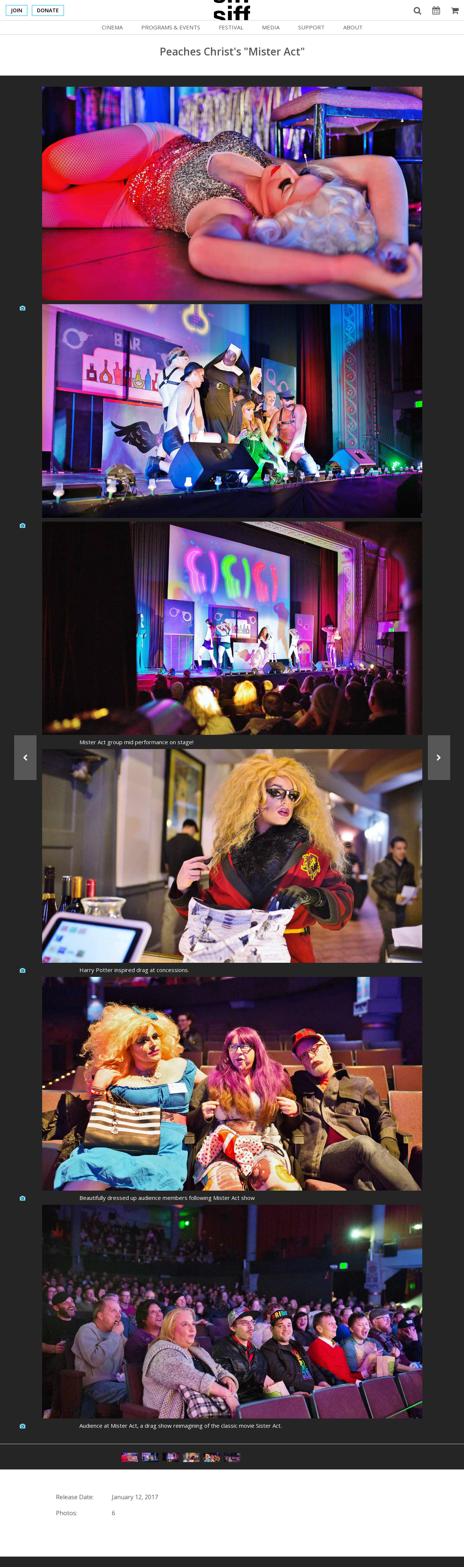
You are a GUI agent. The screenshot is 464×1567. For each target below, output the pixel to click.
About (353, 27)
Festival (231, 27)
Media (271, 27)
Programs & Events (170, 27)
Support (311, 27)
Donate (48, 10)
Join (16, 10)
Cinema (112, 27)
